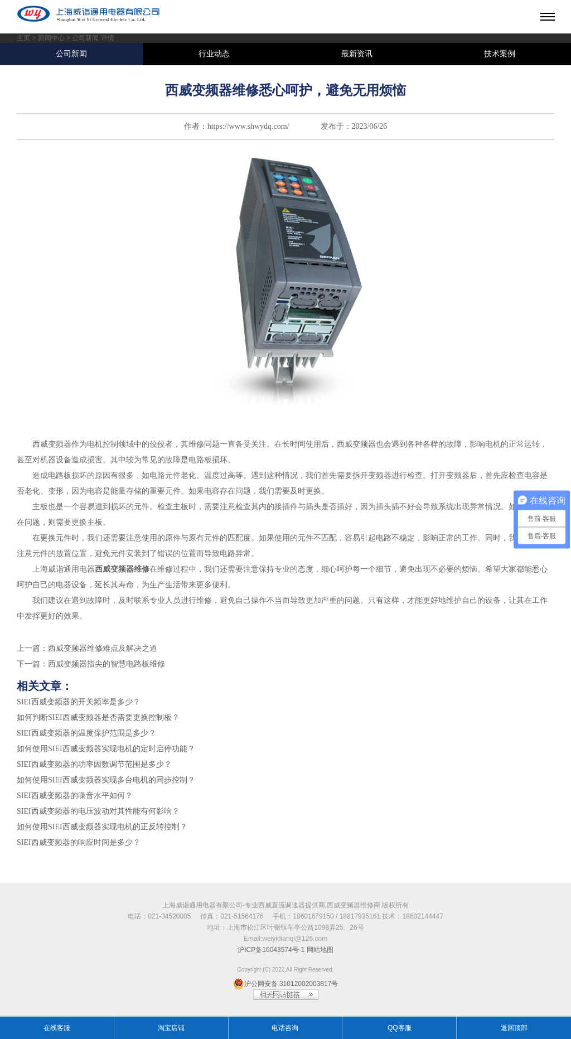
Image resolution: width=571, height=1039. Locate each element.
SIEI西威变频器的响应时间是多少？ (79, 842)
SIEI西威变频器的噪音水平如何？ (75, 795)
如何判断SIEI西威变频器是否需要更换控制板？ (98, 717)
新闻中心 (51, 38)
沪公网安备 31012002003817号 (285, 983)
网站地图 (320, 950)
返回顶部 (514, 1028)
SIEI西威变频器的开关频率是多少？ (79, 702)
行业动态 (214, 54)
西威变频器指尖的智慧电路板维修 (106, 664)
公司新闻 (71, 54)
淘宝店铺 (171, 1028)
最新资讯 (356, 54)
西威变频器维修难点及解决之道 (102, 648)
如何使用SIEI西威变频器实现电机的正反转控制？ (102, 827)
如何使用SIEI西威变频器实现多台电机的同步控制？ (106, 780)
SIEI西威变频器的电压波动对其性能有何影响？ (98, 811)
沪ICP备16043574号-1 (271, 950)
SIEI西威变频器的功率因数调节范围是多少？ (94, 764)
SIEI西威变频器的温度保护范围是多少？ (86, 733)
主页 (23, 38)
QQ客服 (400, 1028)
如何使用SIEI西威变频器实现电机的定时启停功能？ (106, 749)
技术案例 (499, 54)
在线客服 (56, 1028)
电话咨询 (285, 1028)
